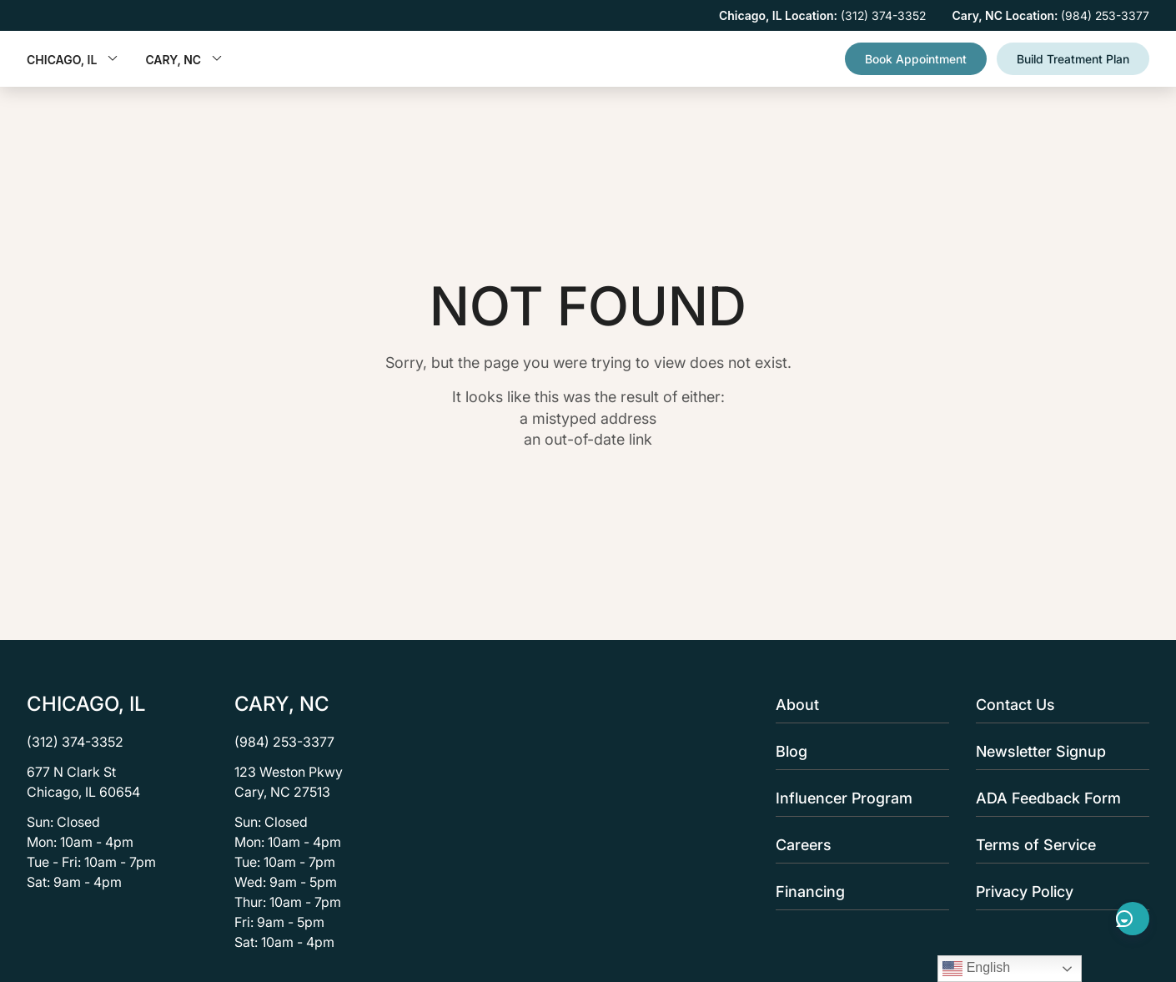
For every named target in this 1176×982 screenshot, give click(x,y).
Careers (857, 845)
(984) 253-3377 (284, 741)
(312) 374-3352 (75, 741)
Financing (857, 891)
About (857, 704)
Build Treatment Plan (1073, 59)
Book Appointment (916, 59)
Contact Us (1057, 704)
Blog (857, 751)
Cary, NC (184, 60)
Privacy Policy (1057, 891)
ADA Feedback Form (1057, 798)
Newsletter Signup (1057, 751)
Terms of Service (1057, 845)
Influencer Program (857, 798)
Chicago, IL (72, 60)
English (976, 969)
